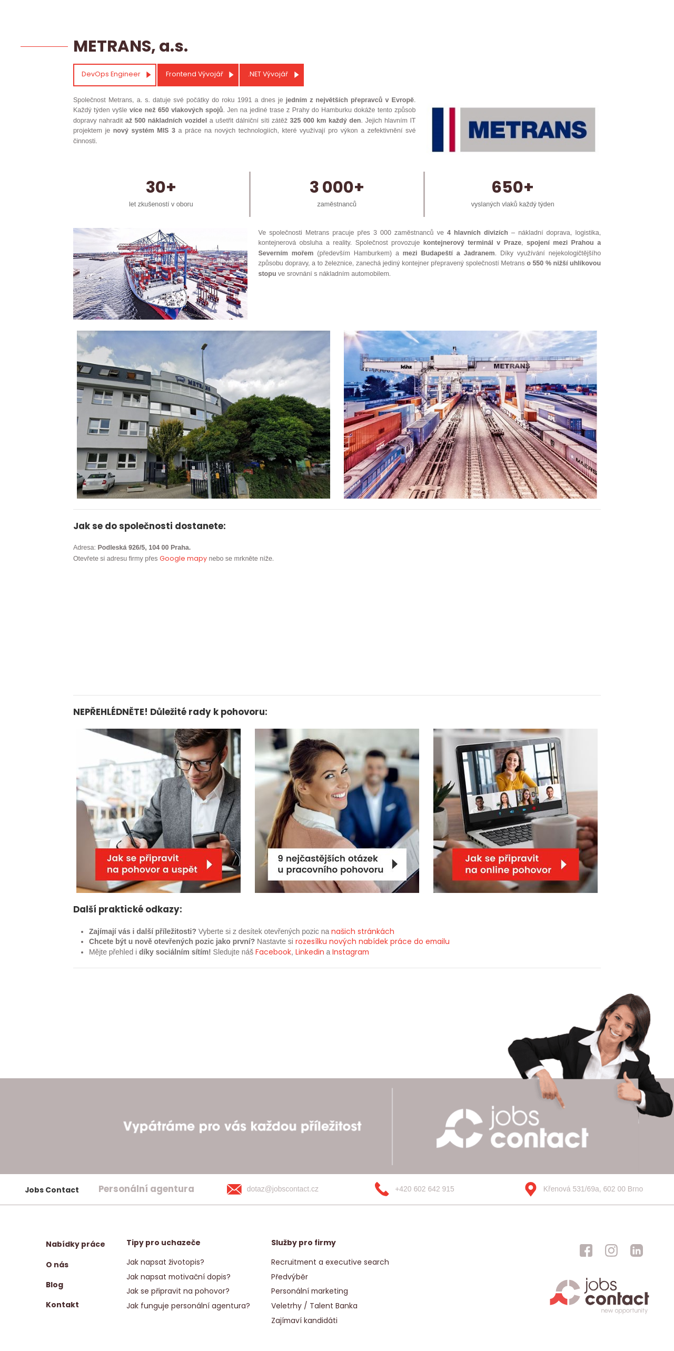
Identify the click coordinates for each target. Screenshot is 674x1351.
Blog (54, 1284)
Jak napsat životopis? (165, 1262)
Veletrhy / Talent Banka (314, 1305)
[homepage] (599, 1313)
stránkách (374, 931)
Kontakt (62, 1304)
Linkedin (309, 952)
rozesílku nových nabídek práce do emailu (372, 941)
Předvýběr (289, 1276)
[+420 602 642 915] (431, 1189)
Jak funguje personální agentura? (188, 1305)
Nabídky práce (75, 1244)
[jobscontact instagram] (611, 1250)
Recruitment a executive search (330, 1262)
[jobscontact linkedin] (636, 1250)
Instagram (350, 952)
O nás (57, 1264)
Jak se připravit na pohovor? (178, 1291)
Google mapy (183, 558)
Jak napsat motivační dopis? (178, 1276)
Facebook (273, 952)
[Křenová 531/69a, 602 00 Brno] (579, 1189)
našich (343, 931)
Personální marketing (309, 1291)
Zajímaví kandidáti (304, 1320)
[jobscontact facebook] (586, 1250)
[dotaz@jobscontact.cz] (283, 1189)
